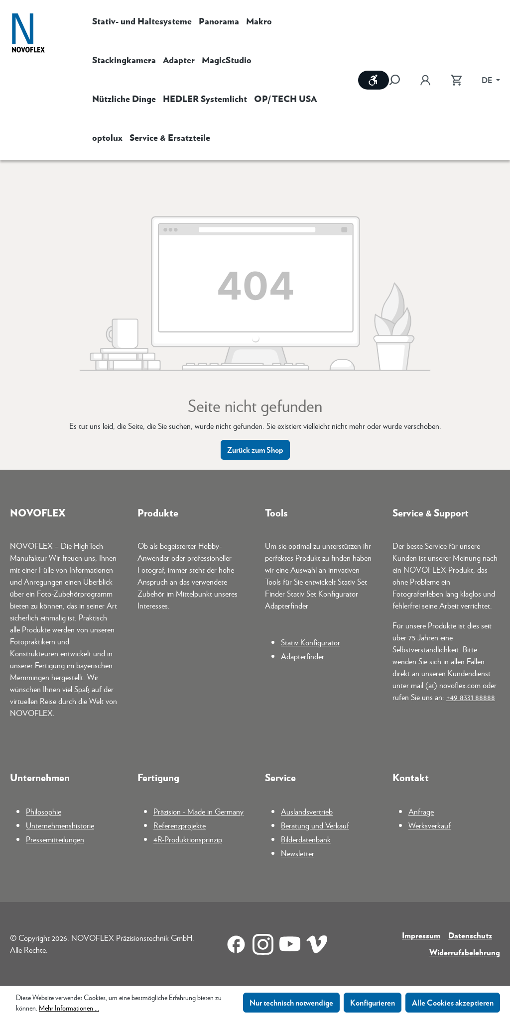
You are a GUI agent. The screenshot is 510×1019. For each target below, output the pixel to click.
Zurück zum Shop (255, 449)
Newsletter (297, 853)
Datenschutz (470, 935)
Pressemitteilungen (55, 839)
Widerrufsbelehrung (464, 952)
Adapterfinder (302, 656)
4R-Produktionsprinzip (187, 839)
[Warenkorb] (456, 80)
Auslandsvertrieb (307, 811)
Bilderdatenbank (306, 839)
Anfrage (421, 811)
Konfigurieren (372, 1002)
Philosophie (43, 811)
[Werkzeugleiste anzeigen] (373, 80)
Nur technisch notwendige (291, 1002)
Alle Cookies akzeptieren (453, 1002)
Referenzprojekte (179, 825)
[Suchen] (399, 80)
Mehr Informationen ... (69, 1008)
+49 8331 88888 (470, 697)
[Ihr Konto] (425, 80)
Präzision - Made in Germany (198, 811)
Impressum (421, 935)
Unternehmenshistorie (60, 825)
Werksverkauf (429, 825)
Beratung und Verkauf (315, 825)
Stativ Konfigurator (310, 642)
